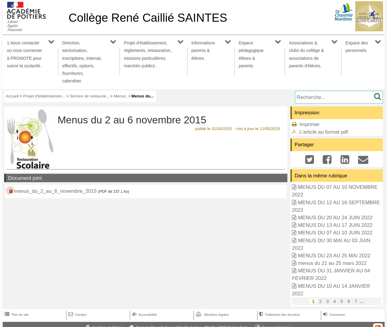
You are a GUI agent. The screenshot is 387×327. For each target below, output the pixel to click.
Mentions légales (211, 314)
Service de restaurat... (89, 96)
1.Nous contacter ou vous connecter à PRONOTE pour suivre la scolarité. (24, 54)
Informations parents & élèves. (203, 50)
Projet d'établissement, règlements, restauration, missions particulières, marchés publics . (147, 54)
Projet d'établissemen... (44, 96)
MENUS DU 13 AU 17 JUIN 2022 (335, 225)
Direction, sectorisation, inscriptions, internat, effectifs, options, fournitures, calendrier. (82, 61)
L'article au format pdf (323, 132)
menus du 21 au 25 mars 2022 (332, 263)
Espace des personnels (356, 46)
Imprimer (310, 124)
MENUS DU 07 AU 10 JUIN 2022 (335, 233)
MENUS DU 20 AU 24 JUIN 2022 (335, 218)
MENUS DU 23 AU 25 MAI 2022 (334, 256)
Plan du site (16, 314)
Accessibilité (144, 314)
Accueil (12, 96)
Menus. (120, 96)
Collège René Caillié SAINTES (148, 17)
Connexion (333, 314)
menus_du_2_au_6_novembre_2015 (55, 191)
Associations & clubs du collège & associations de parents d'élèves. (306, 54)
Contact (77, 314)
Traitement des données (279, 314)
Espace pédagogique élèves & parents (251, 54)
